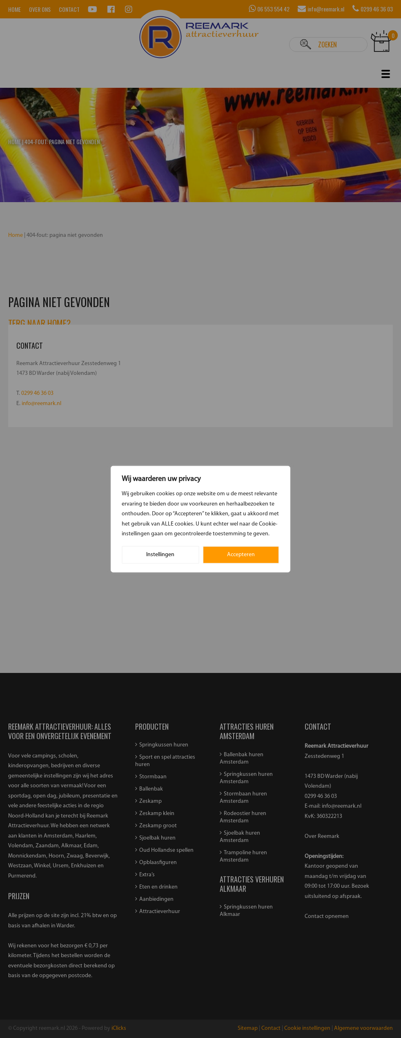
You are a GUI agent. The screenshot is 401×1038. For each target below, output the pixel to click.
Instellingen (160, 554)
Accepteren (241, 554)
